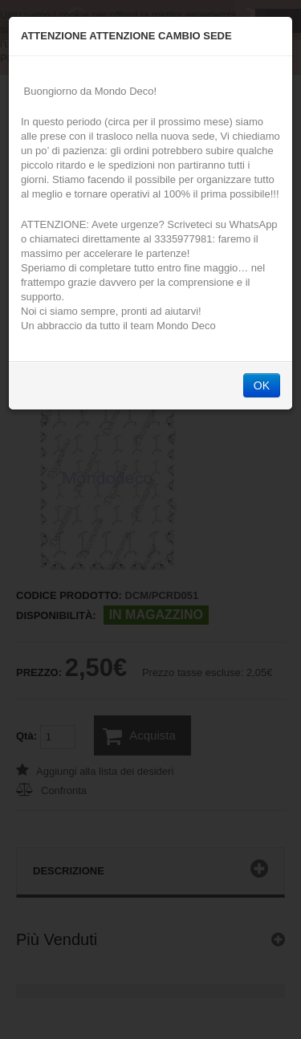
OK (262, 385)
